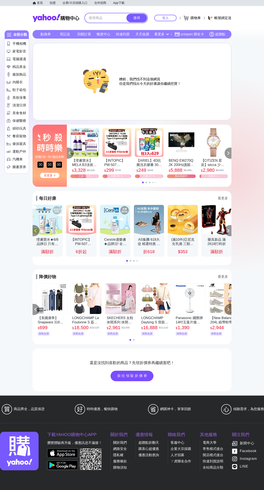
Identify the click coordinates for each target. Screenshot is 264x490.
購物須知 (120, 467)
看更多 (161, 34)
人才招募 (177, 455)
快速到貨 (123, 34)
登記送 (65, 34)
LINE (244, 466)
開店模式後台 (213, 455)
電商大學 (209, 442)
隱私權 (118, 455)
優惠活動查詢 (148, 455)
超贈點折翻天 (148, 442)
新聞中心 (247, 443)
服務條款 (120, 461)
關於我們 (120, 442)
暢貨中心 (103, 34)
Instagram (248, 459)
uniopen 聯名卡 (189, 34)
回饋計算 (84, 34)
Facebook (248, 451)
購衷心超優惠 (148, 449)
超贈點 (217, 34)
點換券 (45, 34)
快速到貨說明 (213, 461)
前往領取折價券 (132, 376)
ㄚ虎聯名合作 (181, 461)
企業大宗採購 (181, 449)
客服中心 (177, 442)
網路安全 (120, 449)
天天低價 (142, 34)
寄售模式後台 (213, 449)
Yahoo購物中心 (56, 18)
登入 (165, 18)
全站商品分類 (213, 467)
